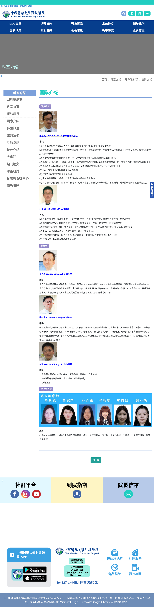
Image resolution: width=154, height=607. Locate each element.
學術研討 (13, 171)
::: (3, 2)
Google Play (35, 570)
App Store (35, 578)
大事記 (11, 157)
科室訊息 (13, 128)
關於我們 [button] (138, 23)
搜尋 (123, 13)
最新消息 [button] (15, 30)
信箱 (128, 494)
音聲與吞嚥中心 (18, 178)
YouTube (36, 494)
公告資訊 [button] (77, 30)
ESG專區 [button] (15, 23)
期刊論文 (13, 164)
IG (25, 494)
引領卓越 (13, 142)
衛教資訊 (13, 185)
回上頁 (96, 460)
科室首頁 (13, 107)
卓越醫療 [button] (108, 23)
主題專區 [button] (138, 30)
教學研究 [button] (108, 30)
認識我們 (13, 135)
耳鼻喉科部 (131, 79)
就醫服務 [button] (46, 23)
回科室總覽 (14, 99)
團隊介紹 (147, 79)
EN (147, 13)
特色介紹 (13, 150)
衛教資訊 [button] (46, 30)
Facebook (14, 494)
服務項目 (13, 114)
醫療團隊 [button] (77, 23)
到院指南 (77, 494)
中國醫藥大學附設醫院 (77, 551)
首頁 (104, 79)
